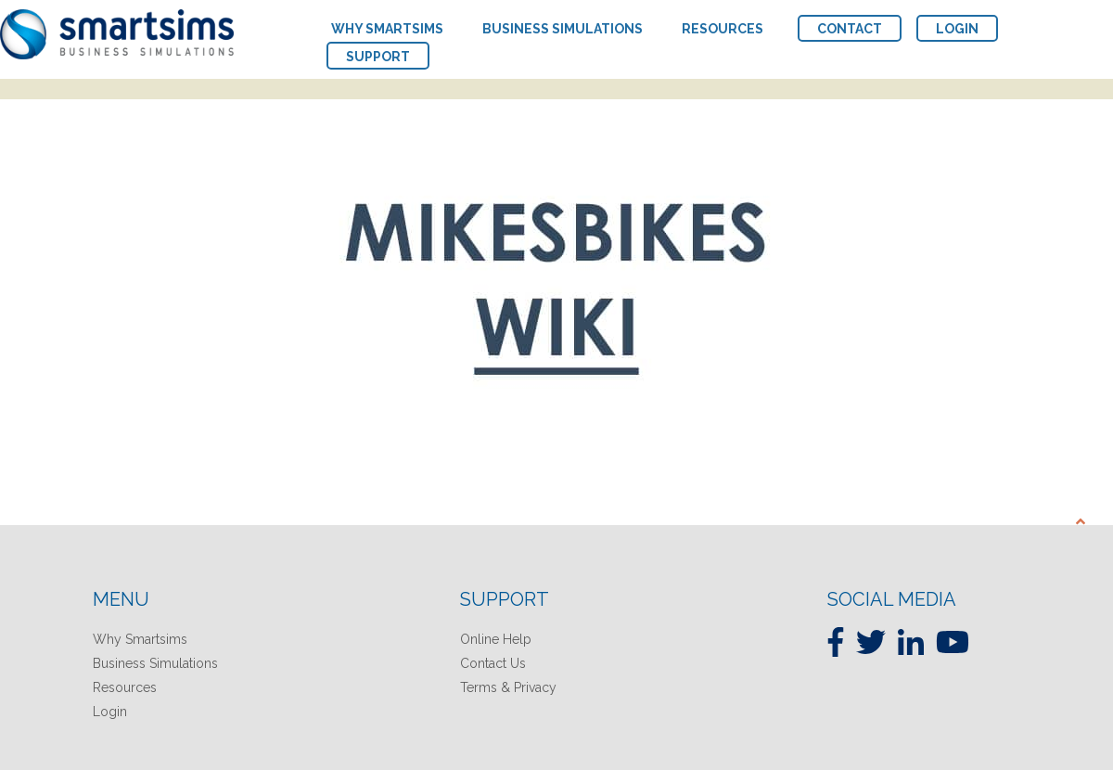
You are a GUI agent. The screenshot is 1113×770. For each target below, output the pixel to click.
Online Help (495, 639)
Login (110, 711)
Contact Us (493, 663)
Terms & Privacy (508, 687)
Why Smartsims (140, 639)
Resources (125, 687)
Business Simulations (155, 663)
